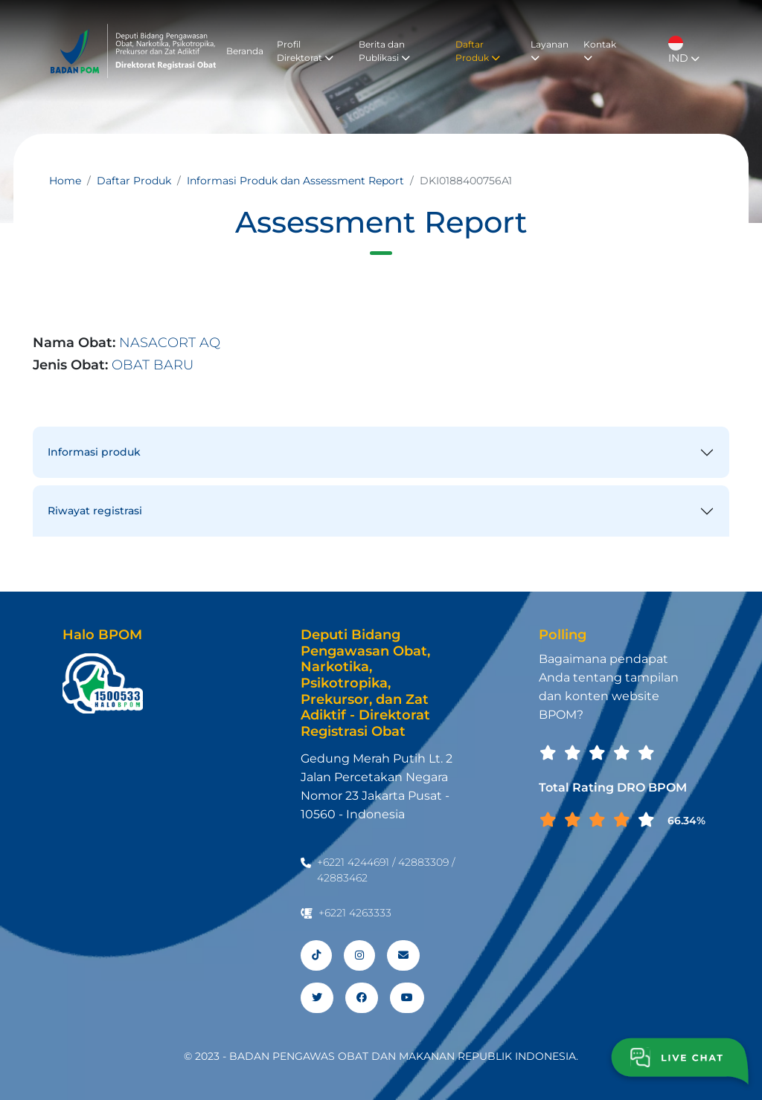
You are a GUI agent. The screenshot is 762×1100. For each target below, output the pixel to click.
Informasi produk (94, 452)
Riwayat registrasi (95, 510)
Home (65, 180)
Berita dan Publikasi (384, 51)
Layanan (550, 50)
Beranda (244, 50)
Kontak (599, 50)
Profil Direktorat (305, 51)
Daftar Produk (477, 51)
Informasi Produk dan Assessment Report (295, 180)
